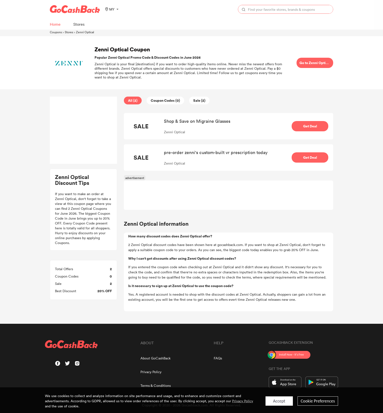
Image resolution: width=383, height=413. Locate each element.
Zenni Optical (85, 32)
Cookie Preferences (318, 401)
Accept (279, 401)
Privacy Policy (150, 371)
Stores (69, 32)
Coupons (56, 32)
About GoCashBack (155, 358)
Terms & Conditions (155, 385)
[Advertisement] (83, 130)
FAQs (218, 358)
